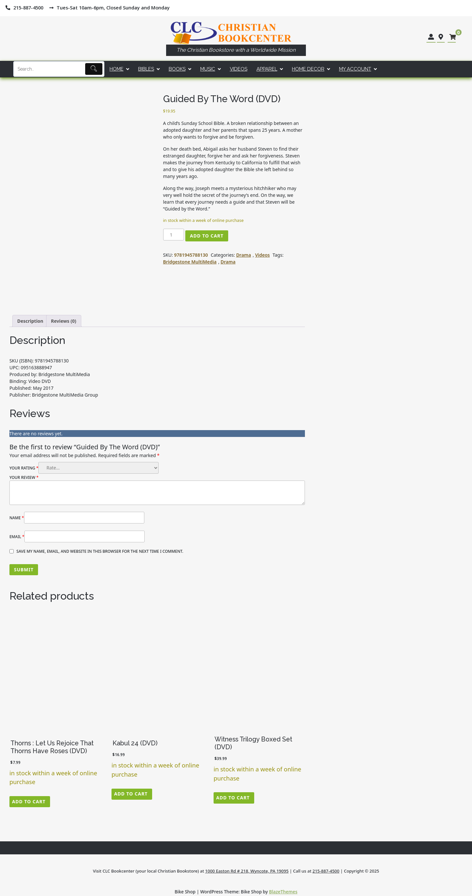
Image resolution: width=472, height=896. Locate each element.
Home (117, 69)
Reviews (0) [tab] (63, 321)
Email (16, 536)
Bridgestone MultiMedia (190, 262)
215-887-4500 (325, 871)
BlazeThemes (283, 892)
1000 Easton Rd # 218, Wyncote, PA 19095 (247, 871)
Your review (23, 477)
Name (16, 518)
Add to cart (206, 236)
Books (177, 69)
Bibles (146, 69)
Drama (243, 255)
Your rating (23, 468)
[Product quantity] (173, 234)
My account (355, 69)
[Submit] (93, 69)
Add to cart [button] (29, 801)
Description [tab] (30, 321)
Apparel (266, 69)
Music (207, 69)
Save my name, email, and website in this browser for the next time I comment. (100, 551)
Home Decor (308, 69)
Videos (238, 69)
